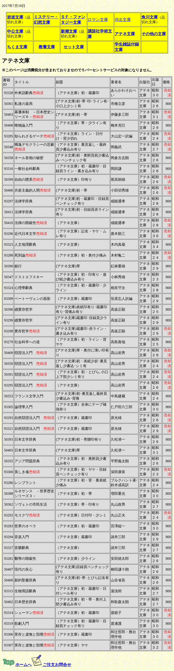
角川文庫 (149, 17)
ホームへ (23, 664)
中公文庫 (15, 31)
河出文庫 (123, 19)
